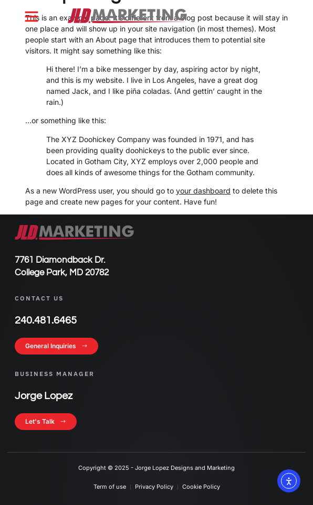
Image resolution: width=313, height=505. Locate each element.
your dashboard (203, 190)
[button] (31, 16)
